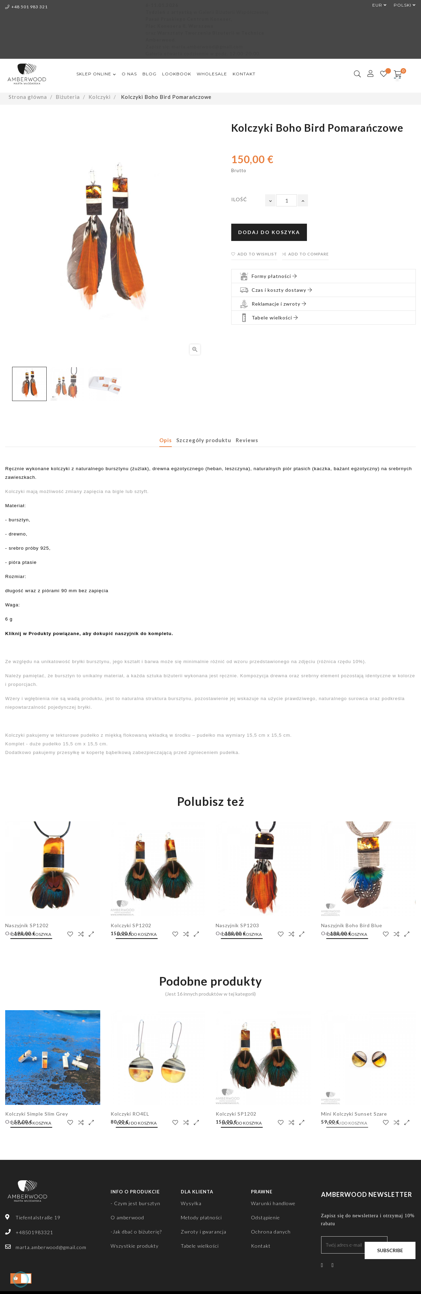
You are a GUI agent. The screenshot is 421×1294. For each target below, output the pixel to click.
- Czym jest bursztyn (135, 1203)
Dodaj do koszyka (269, 232)
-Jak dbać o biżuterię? (136, 1232)
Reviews (247, 440)
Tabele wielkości (200, 1246)
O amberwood (127, 1217)
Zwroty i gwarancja (203, 1232)
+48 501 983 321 (26, 6)
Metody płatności (201, 1217)
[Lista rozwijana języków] (401, 5)
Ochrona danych (271, 1232)
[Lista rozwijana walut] (376, 5)
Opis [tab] (165, 440)
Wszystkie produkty (135, 1246)
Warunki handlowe (273, 1203)
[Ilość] (286, 200)
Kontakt (261, 1246)
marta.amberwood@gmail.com (51, 1247)
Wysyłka (191, 1203)
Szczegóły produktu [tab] (203, 440)
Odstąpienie (265, 1217)
